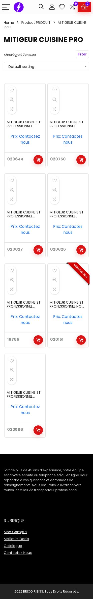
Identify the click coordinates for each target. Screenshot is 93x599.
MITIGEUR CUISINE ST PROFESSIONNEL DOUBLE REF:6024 (24, 306)
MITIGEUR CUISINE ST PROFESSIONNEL (24, 124)
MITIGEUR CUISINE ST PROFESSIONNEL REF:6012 (24, 396)
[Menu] (6, 7)
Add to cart (38, 160)
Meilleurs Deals (16, 538)
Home (9, 22)
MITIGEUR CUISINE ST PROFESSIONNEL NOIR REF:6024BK (67, 306)
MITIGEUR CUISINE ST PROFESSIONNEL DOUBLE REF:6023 (67, 216)
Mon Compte (15, 531)
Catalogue (13, 545)
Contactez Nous (18, 552)
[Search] (41, 7)
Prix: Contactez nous (25, 139)
